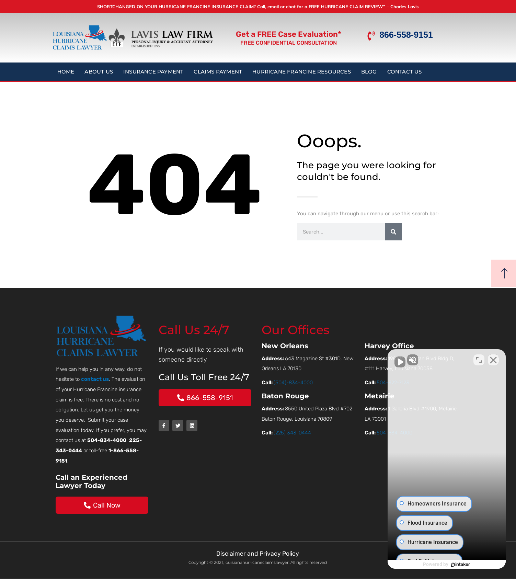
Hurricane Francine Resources (301, 71)
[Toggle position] (478, 359)
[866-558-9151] (371, 36)
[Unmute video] (394, 359)
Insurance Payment (153, 71)
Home (65, 71)
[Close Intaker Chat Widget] (493, 359)
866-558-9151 (406, 34)
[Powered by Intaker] (457, 565)
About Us (98, 71)
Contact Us (404, 71)
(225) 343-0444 (292, 433)
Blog (369, 71)
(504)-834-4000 (293, 382)
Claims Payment (218, 71)
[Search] (393, 231)
